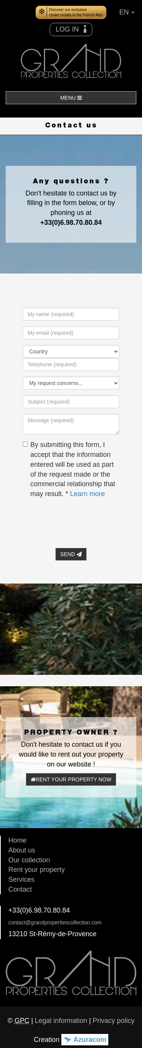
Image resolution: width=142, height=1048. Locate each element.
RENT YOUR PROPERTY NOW (71, 779)
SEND (71, 554)
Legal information (61, 1020)
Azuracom (84, 1039)
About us (21, 850)
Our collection (29, 860)
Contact (20, 889)
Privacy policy (113, 1020)
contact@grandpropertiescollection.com (54, 922)
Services (21, 879)
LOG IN (71, 29)
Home (17, 840)
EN (126, 12)
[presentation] (80, 519)
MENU (71, 98)
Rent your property (36, 869)
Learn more (87, 494)
